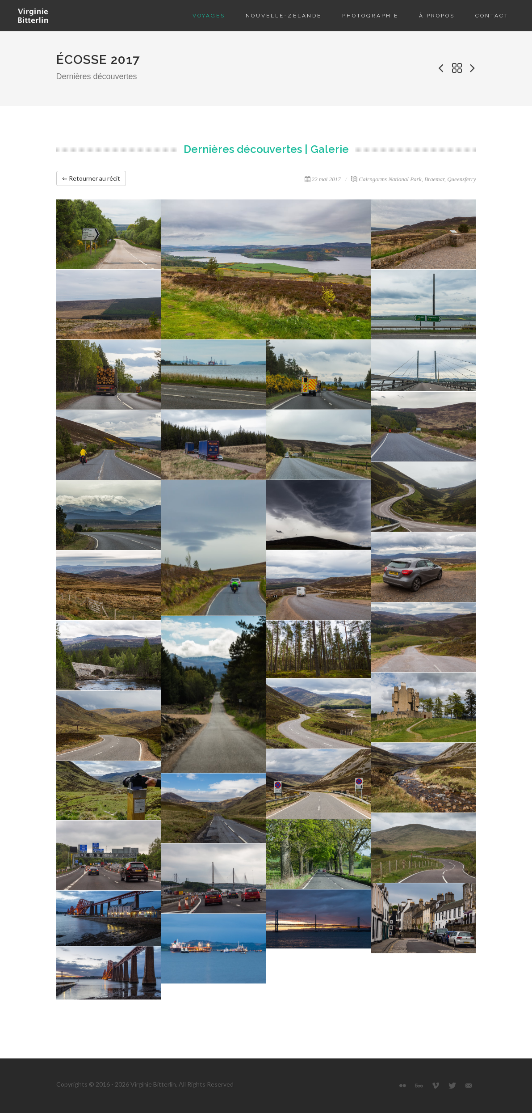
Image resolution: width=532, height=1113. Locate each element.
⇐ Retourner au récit (91, 178)
